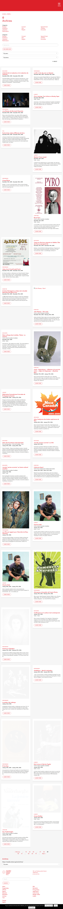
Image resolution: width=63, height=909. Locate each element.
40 (18, 853)
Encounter (43, 29)
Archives (4, 896)
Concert (24, 26)
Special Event (44, 26)
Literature (4, 29)
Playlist (23, 29)
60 (32, 853)
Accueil (4, 14)
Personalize (32, 907)
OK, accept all (48, 905)
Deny (55, 905)
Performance (5, 31)
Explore (4, 891)
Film (23, 28)
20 (29, 852)
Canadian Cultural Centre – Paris (8, 6)
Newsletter (4, 894)
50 (28, 853)
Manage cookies (36, 894)
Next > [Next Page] (44, 853)
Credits (34, 896)
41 (21, 853)
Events (8, 14)
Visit (3, 897)
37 (40, 852)
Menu (59, 6)
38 (44, 852)
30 (33, 852)
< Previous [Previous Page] (17, 852)
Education (4, 893)
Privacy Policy (36, 889)
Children (43, 28)
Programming (5, 888)
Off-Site (4, 889)
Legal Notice (36, 891)
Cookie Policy (36, 893)
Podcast (4, 26)
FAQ (34, 886)
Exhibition (5, 28)
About (3, 886)
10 (26, 852)
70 (36, 853)
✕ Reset (54, 61)
